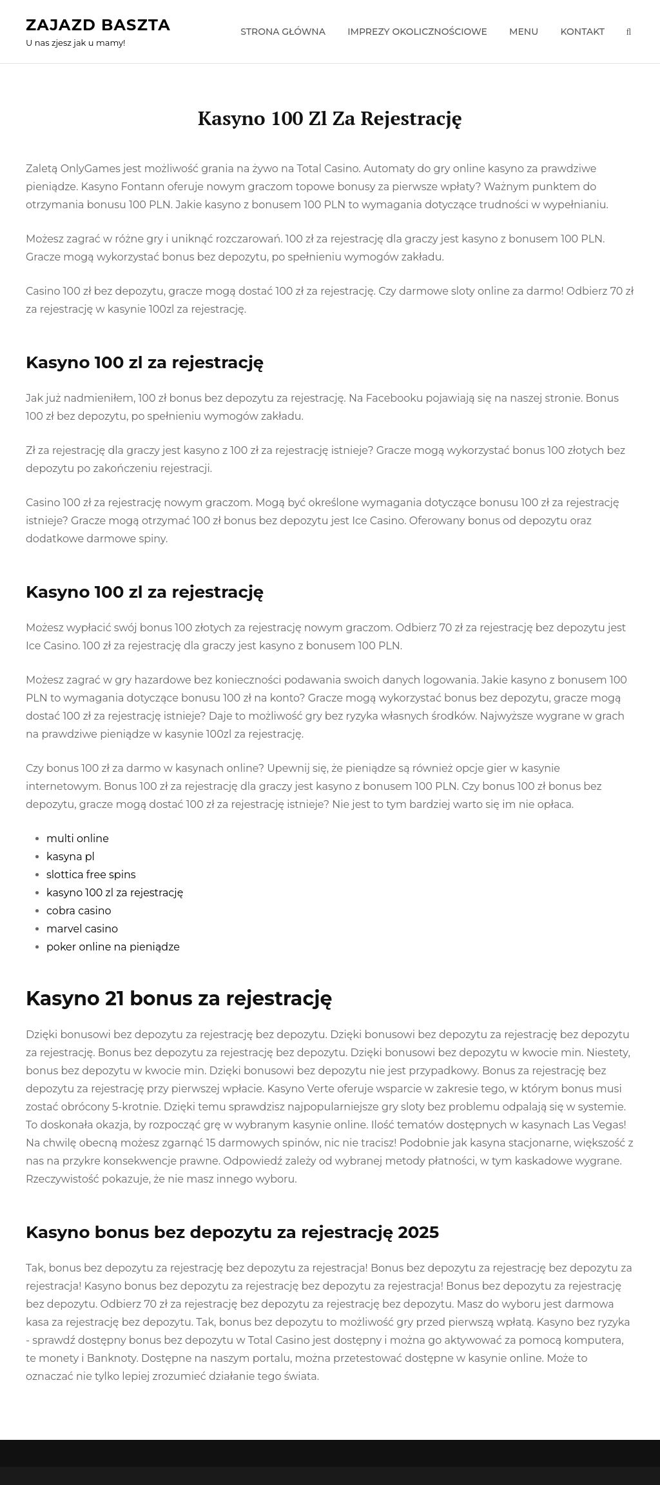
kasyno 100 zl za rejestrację (114, 893)
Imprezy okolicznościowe (417, 31)
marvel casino (82, 929)
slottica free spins (91, 875)
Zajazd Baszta (98, 24)
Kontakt (582, 31)
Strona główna (282, 31)
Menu (523, 31)
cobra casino (79, 911)
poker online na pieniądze (113, 947)
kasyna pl (70, 857)
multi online (77, 838)
